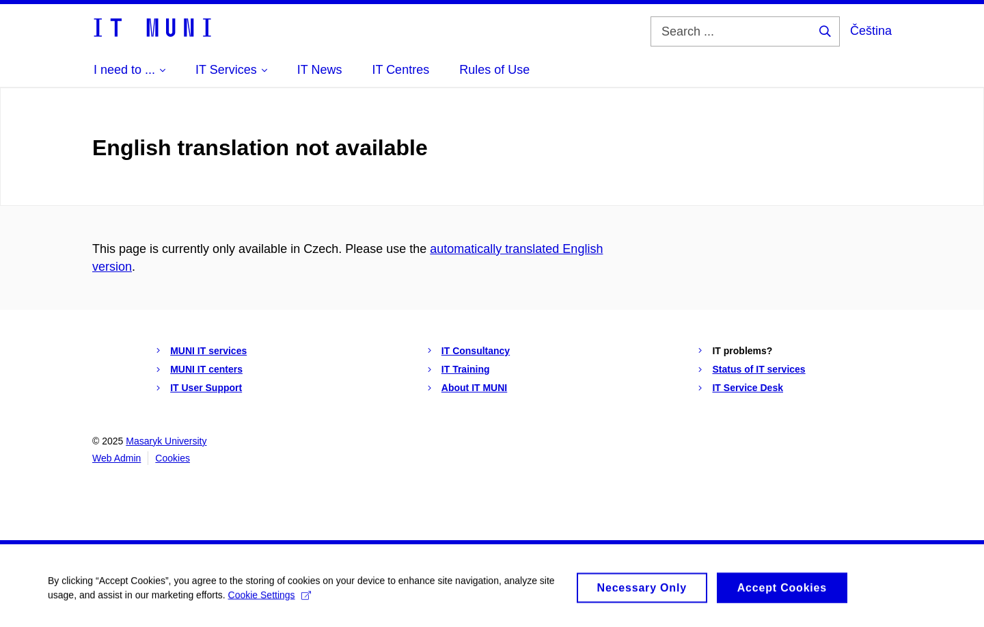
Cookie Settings (269, 598)
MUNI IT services (208, 350)
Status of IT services (758, 369)
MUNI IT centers (206, 369)
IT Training (465, 369)
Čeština (871, 31)
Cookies (172, 458)
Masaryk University (166, 441)
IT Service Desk (747, 387)
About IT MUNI (474, 387)
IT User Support (206, 387)
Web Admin (116, 458)
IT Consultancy (475, 350)
